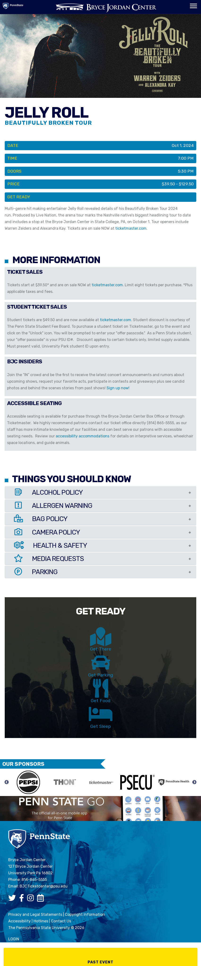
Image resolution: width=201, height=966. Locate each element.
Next (194, 782)
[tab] (100, 492)
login (13, 939)
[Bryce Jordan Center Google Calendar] (41, 899)
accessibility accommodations (82, 436)
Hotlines (41, 921)
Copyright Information (85, 914)
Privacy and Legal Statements (35, 914)
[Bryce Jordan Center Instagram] (31, 899)
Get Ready (18, 197)
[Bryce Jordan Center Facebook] (22, 899)
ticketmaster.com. (131, 228)
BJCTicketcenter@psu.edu (44, 886)
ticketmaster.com (115, 320)
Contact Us (61, 921)
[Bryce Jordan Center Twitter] (13, 899)
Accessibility (19, 921)
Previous (6, 782)
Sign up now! (118, 388)
